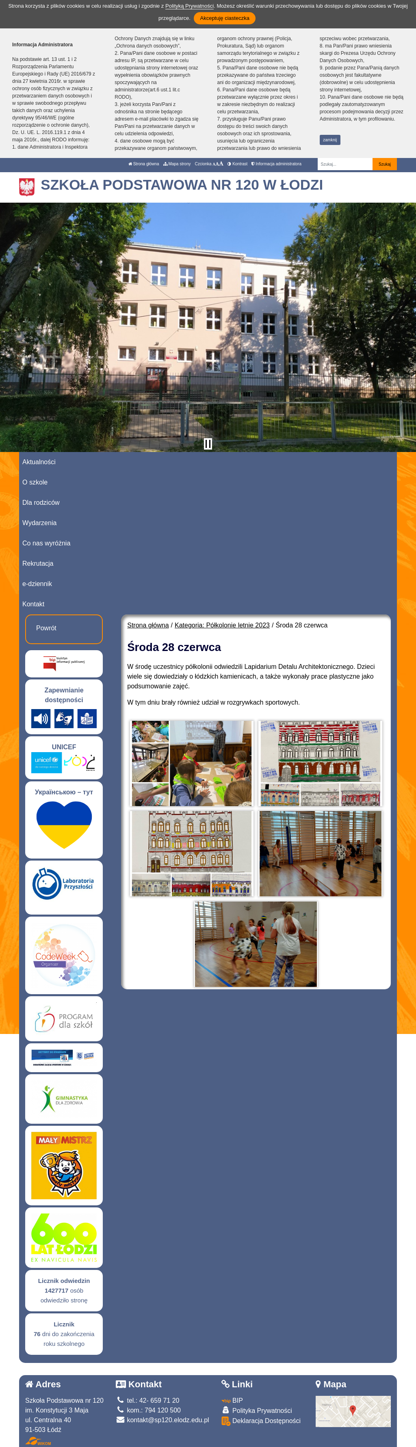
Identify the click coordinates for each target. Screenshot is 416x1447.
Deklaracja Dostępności (261, 1421)
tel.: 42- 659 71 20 (147, 1400)
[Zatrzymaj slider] (208, 444)
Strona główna (143, 164)
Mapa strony (177, 164)
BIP (232, 1400)
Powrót (46, 628)
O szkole (35, 482)
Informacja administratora (276, 164)
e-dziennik (37, 583)
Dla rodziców (41, 502)
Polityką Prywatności (189, 6)
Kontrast (237, 164)
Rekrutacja (37, 563)
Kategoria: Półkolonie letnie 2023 (222, 625)
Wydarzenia (39, 522)
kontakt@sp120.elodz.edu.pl (162, 1420)
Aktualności (39, 462)
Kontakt (33, 604)
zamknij (330, 140)
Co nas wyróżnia (46, 543)
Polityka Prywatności (256, 1410)
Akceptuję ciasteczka (224, 18)
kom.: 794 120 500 (148, 1410)
